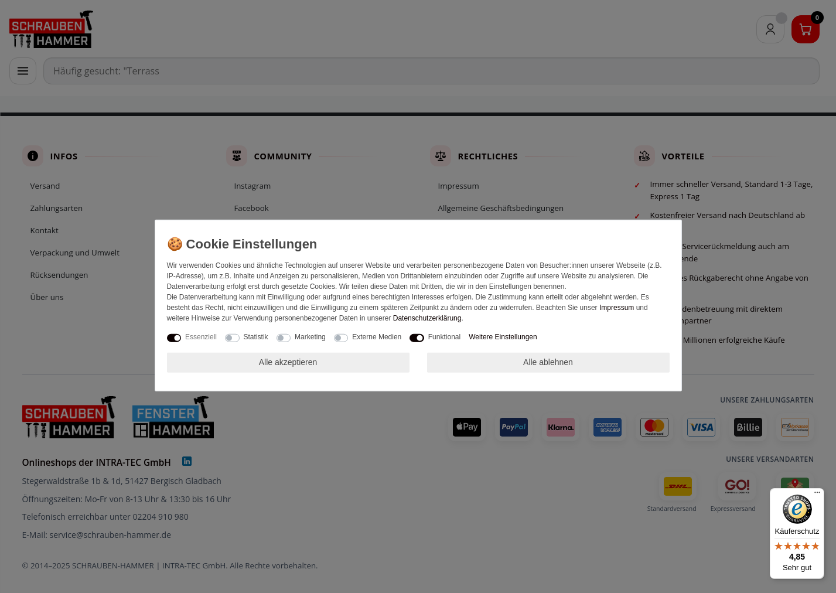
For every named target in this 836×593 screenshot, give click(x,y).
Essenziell (201, 337)
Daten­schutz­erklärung (427, 318)
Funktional (444, 337)
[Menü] (817, 495)
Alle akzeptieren (288, 362)
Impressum (616, 308)
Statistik (256, 337)
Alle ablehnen (548, 362)
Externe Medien (376, 337)
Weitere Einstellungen (503, 337)
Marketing (310, 337)
